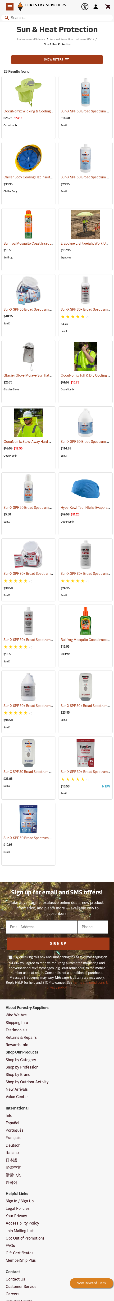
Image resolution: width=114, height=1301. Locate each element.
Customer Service (21, 1286)
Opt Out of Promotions (25, 1238)
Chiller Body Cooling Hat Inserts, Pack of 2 (42, 177)
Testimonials (16, 1030)
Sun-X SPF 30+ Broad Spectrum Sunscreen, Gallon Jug (50, 706)
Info (9, 1115)
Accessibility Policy (22, 1223)
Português (14, 1130)
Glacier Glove (11, 389)
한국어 (11, 1182)
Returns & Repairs (21, 1037)
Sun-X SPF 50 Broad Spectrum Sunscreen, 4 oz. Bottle (50, 508)
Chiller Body (10, 191)
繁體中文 (13, 1175)
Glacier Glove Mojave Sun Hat (33, 375)
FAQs (10, 1245)
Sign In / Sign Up (20, 1201)
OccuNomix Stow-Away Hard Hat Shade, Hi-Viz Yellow (51, 442)
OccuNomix (10, 125)
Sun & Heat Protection (57, 44)
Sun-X (64, 125)
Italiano (12, 1152)
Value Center (17, 1096)
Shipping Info (17, 1022)
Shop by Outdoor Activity (27, 1082)
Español (12, 1123)
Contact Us (15, 1279)
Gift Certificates (19, 1253)
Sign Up (58, 944)
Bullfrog (8, 257)
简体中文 (13, 1167)
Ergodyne (66, 257)
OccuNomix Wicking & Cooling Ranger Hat (42, 111)
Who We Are (16, 1015)
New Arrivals (17, 1089)
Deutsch (13, 1145)
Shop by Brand (18, 1074)
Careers (12, 1294)
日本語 (11, 1160)
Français (13, 1137)
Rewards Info (17, 1045)
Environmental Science (31, 39)
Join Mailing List (20, 1231)
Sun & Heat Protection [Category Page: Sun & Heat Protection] (57, 30)
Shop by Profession (22, 1067)
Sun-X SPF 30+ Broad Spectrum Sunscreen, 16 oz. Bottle (51, 640)
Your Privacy (16, 1216)
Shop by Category (21, 1060)
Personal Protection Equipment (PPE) (72, 39)
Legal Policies (18, 1208)
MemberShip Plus (21, 1260)
